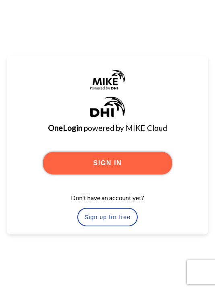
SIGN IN (107, 163)
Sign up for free (107, 217)
